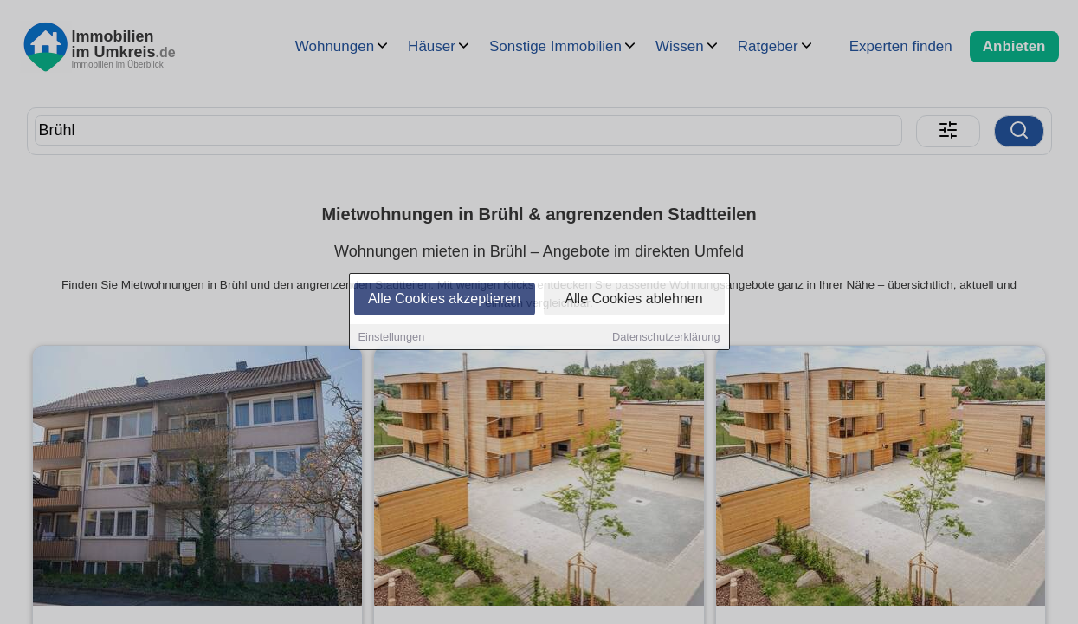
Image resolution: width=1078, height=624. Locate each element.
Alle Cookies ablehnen (633, 300)
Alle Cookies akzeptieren (444, 300)
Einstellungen (391, 338)
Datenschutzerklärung (666, 338)
